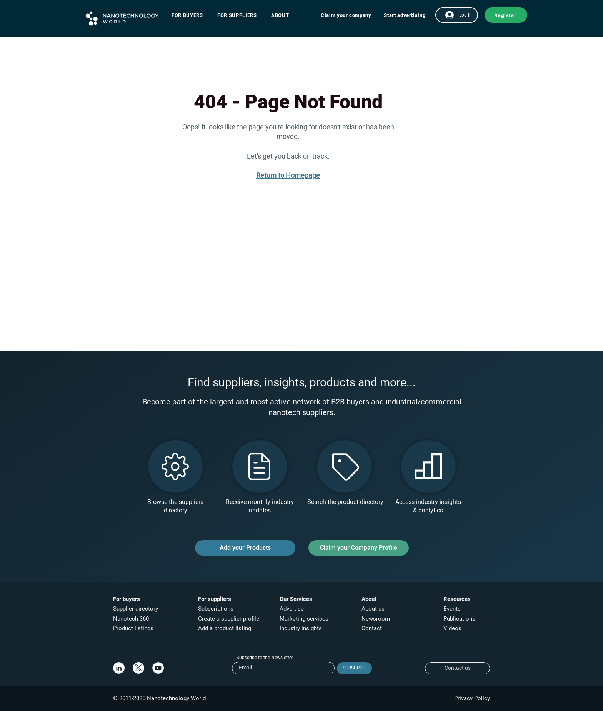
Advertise (292, 608)
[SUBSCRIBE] (354, 668)
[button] (191, 15)
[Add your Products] (245, 548)
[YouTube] (158, 668)
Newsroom (375, 618)
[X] (138, 668)
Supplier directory (135, 608)
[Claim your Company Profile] (358, 548)
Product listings (133, 628)
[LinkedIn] (119, 668)
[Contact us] (457, 668)
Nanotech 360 (131, 618)
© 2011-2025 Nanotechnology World (159, 698)
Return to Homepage (288, 175)
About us (373, 608)
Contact (372, 628)
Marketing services (304, 618)
